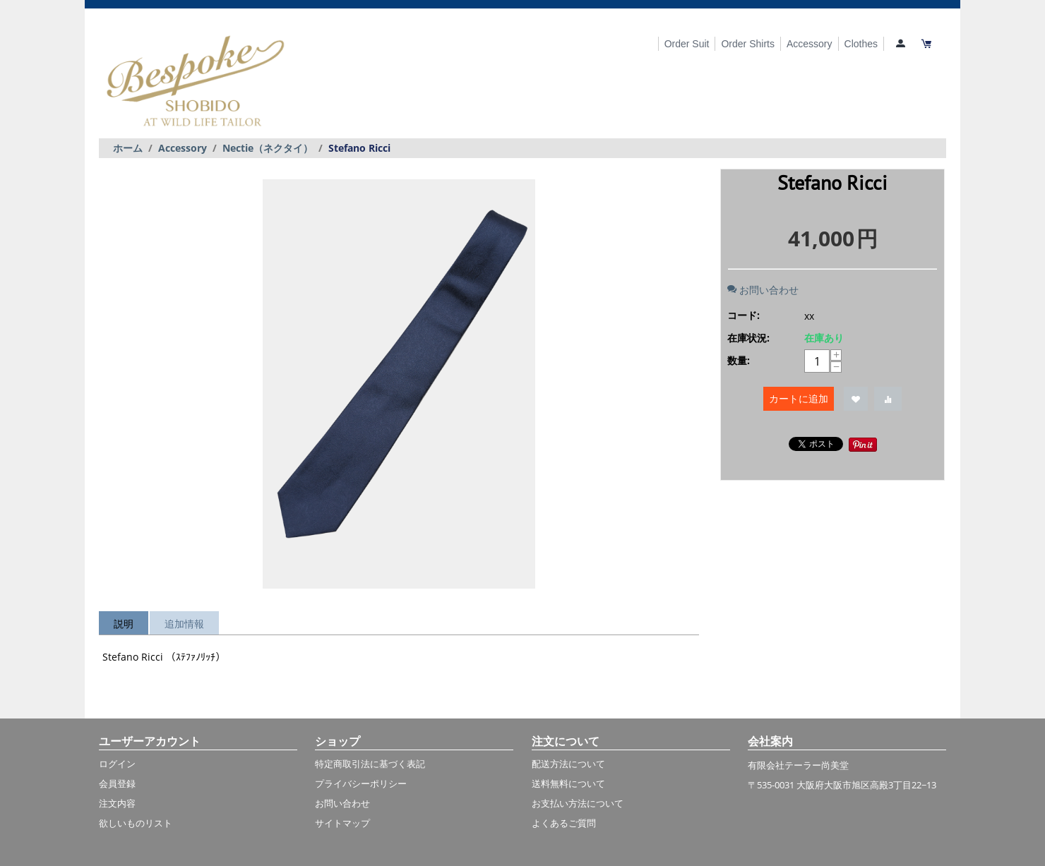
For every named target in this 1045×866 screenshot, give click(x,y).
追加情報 (184, 623)
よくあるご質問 (564, 823)
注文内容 (117, 803)
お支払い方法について (577, 803)
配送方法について (568, 763)
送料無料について (568, 783)
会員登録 (117, 783)
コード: (743, 315)
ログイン (117, 763)
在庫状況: (748, 337)
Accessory (809, 43)
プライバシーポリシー (361, 783)
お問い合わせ (763, 289)
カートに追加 (798, 398)
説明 (123, 623)
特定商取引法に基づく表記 (370, 763)
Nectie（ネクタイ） (267, 148)
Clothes (861, 43)
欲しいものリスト (135, 823)
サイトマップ (342, 823)
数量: (738, 360)
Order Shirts (747, 43)
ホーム (128, 148)
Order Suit (687, 43)
